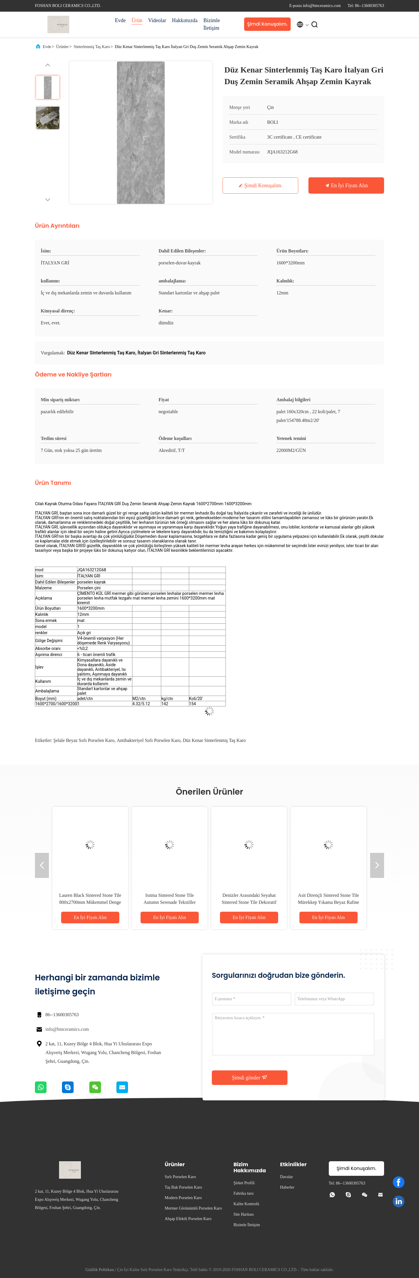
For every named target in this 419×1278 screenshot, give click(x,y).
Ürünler (62, 47)
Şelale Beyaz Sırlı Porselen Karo (84, 740)
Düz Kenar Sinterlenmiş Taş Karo (214, 740)
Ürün (137, 20)
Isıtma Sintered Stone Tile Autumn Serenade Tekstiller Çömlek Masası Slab (170, 902)
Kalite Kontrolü (246, 1204)
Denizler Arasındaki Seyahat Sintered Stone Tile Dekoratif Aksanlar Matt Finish (249, 902)
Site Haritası (243, 1214)
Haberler (287, 1187)
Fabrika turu (243, 1193)
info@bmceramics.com (67, 1029)
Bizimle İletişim (211, 24)
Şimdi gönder (249, 1077)
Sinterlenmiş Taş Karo (92, 47)
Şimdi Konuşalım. (267, 24)
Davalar (286, 1177)
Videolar (157, 20)
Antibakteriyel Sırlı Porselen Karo (148, 740)
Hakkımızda (185, 20)
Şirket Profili (244, 1183)
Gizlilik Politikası (99, 1270)
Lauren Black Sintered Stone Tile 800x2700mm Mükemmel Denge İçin (90, 902)
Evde (120, 20)
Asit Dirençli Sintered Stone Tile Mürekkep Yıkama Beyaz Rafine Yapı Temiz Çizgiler (328, 902)
